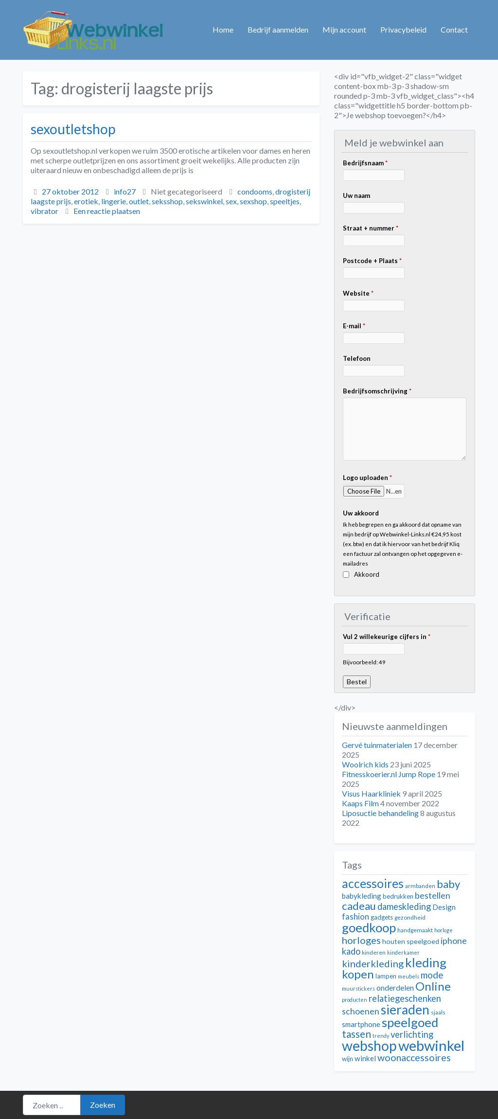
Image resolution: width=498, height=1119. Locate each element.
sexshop (253, 201)
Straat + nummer (370, 228)
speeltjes (285, 201)
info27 (125, 191)
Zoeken (102, 1104)
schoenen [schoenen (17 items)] (360, 1011)
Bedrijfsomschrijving (377, 391)
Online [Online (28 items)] (433, 986)
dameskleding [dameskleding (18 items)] (404, 906)
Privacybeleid (403, 29)
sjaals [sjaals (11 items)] (438, 1012)
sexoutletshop (73, 129)
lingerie (113, 201)
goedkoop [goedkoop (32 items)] (369, 927)
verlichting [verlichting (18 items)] (412, 1034)
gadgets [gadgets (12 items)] (382, 917)
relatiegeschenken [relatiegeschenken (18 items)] (405, 998)
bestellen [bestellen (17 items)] (432, 895)
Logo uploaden (367, 477)
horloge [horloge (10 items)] (443, 930)
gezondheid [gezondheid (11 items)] (410, 917)
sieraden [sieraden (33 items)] (405, 1009)
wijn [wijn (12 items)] (347, 1059)
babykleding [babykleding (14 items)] (361, 895)
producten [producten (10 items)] (354, 999)
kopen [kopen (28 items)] (358, 974)
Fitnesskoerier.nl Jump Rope (388, 774)
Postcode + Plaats (372, 261)
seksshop (167, 201)
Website (358, 293)
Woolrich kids (365, 764)
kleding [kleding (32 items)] (425, 962)
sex (231, 201)
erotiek (86, 201)
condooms (254, 191)
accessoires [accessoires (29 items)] (373, 883)
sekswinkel (204, 201)
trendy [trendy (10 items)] (381, 1035)
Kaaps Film (360, 803)
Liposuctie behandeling (380, 812)
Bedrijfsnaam (365, 163)
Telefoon (357, 358)
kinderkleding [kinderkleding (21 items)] (373, 963)
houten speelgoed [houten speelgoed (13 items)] (410, 941)
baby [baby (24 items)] (448, 883)
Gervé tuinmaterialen (377, 744)
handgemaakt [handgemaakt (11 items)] (415, 930)
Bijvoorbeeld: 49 (364, 661)
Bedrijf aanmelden (278, 29)
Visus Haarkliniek (371, 793)
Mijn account (344, 29)
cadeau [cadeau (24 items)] (359, 905)
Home (223, 29)
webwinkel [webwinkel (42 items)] (431, 1045)
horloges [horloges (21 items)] (361, 940)
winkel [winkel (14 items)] (365, 1058)
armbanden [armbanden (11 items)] (420, 885)
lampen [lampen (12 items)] (385, 976)
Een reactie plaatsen (106, 210)
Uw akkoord (361, 513)
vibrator (44, 210)
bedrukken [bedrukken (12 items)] (398, 896)
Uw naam (356, 195)
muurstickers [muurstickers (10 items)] (358, 988)
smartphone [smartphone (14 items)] (361, 1024)
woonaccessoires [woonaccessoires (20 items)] (414, 1057)
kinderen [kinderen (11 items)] (374, 952)
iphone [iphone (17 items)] (454, 941)
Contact (454, 29)
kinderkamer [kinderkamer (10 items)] (403, 952)
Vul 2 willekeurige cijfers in (386, 636)
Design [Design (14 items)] (444, 907)
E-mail (354, 326)
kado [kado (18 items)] (351, 951)
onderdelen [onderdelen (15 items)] (395, 987)
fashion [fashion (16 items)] (355, 917)
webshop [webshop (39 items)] (369, 1045)
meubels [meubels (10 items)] (408, 976)
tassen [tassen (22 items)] (356, 1034)
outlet (139, 201)
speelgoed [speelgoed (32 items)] (410, 1022)
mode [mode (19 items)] (432, 974)
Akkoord (366, 574)
